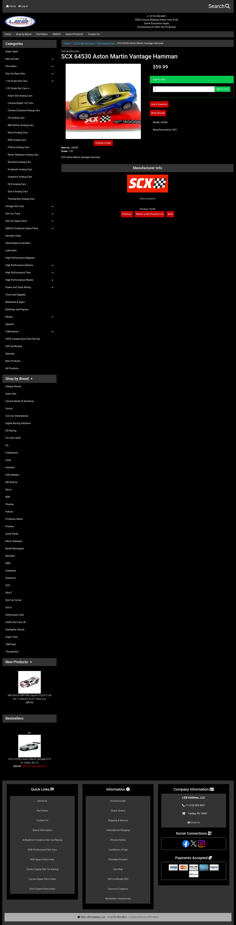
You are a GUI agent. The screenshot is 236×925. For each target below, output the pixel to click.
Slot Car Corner (13, 600)
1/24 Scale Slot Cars (29, 81)
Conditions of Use (118, 849)
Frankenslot (11, 452)
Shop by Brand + (19, 379)
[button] (219, 6)
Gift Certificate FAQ (118, 879)
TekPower (10, 644)
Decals (29, 316)
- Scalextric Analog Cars (18, 176)
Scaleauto (10, 570)
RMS (7, 563)
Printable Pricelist (118, 859)
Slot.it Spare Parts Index (42, 888)
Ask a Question (159, 104)
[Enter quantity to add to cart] (184, 89)
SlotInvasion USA (14, 614)
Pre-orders (29, 66)
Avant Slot (10, 393)
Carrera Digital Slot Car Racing (42, 869)
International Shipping (118, 830)
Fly (6, 445)
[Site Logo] (41, 19)
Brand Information (42, 830)
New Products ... (14, 361)
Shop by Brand (23, 34)
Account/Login (118, 800)
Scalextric (10, 578)
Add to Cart (222, 89)
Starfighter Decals (15, 629)
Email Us (194, 822)
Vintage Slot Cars (29, 206)
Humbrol (10, 467)
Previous (127, 214)
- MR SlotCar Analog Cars (19, 125)
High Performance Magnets (20, 257)
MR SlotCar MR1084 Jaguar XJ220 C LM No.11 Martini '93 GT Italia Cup (29, 685)
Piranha (9, 504)
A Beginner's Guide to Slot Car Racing (42, 840)
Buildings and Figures (16, 309)
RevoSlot (10, 555)
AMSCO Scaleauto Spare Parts (29, 228)
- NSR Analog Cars (15, 140)
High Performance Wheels (29, 280)
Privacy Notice (118, 840)
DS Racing (10, 430)
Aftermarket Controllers (18, 243)
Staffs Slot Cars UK (15, 622)
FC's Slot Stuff (12, 438)
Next (170, 214)
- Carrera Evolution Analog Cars (22, 110)
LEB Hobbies (12, 474)
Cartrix (8, 408)
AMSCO (56, 34)
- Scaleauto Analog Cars (18, 169)
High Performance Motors (29, 265)
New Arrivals (29, 58)
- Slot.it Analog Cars (16, 191)
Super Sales (11, 51)
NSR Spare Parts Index (42, 859)
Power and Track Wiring (29, 287)
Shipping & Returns (118, 820)
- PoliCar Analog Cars (17, 147)
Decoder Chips (13, 235)
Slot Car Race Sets (29, 73)
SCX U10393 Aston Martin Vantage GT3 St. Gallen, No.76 (29, 749)
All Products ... (13, 368)
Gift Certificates (13, 346)
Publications (29, 331)
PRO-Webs (152, 917)
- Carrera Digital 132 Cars (19, 103)
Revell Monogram (14, 548)
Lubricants (11, 250)
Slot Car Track (29, 213)
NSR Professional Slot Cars (42, 849)
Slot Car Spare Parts (29, 221)
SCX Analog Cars (106, 43)
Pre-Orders (42, 34)
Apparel (9, 324)
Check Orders (118, 810)
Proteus (9, 526)
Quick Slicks (11, 533)
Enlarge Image (103, 143)
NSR (7, 497)
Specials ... (11, 353)
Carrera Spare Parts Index (42, 879)
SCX (7, 585)
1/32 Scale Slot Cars (83, 43)
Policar (9, 511)
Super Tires (11, 637)
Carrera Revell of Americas (19, 401)
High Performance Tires (29, 272)
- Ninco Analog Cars (16, 132)
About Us (42, 800)
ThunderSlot (12, 651)
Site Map (118, 869)
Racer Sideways (13, 541)
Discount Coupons (118, 888)
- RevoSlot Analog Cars (18, 162)
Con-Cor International (16, 415)
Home (11, 6)
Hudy (8, 460)
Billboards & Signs (15, 302)
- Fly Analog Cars (15, 117)
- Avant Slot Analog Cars (18, 95)
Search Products (74, 34)
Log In (23, 6)
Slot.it (8, 607)
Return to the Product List (149, 214)
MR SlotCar (11, 482)
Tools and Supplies (15, 294)
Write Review (158, 113)
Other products (147, 198)
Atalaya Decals (13, 386)
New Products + (18, 662)
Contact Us (94, 34)
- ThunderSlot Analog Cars (20, 198)
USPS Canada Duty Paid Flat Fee (22, 338)
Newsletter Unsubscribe (118, 898)
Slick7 (8, 592)
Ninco (8, 489)
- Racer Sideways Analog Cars (21, 154)
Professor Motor (14, 519)
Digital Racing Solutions (18, 423)
